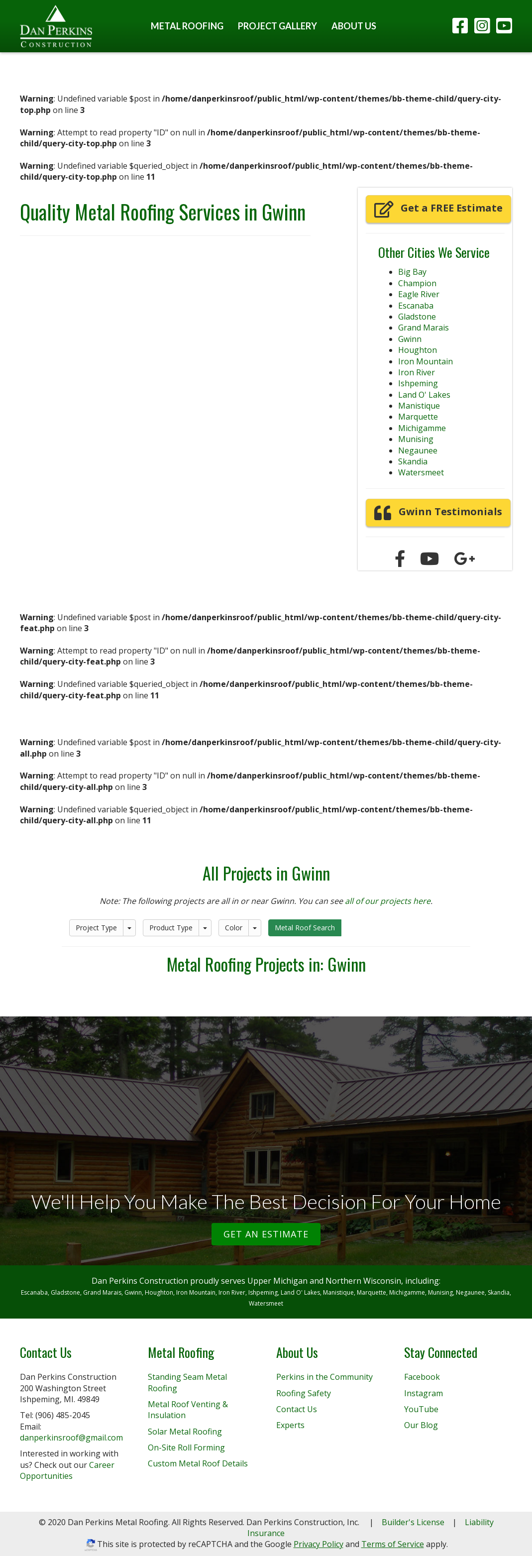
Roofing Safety (303, 1393)
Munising (415, 439)
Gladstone (417, 316)
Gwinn (410, 338)
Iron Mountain (425, 361)
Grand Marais (423, 327)
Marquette (418, 416)
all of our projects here (387, 900)
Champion (417, 283)
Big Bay (412, 271)
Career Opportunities (67, 1470)
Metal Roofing (187, 25)
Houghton (417, 349)
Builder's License (413, 1522)
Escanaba (415, 305)
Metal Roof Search (305, 927)
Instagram (423, 1393)
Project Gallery (277, 25)
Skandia (412, 461)
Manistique (419, 405)
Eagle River (418, 294)
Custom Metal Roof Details (198, 1463)
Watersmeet (421, 472)
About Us (353, 25)
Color (233, 927)
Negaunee (417, 450)
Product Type (171, 927)
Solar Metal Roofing (185, 1431)
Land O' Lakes (424, 394)
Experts (290, 1425)
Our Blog (421, 1425)
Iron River (416, 372)
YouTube (421, 1409)
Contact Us (296, 1409)
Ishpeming (418, 383)
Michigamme (422, 428)
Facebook (422, 1376)
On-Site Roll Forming (186, 1447)
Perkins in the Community (324, 1376)
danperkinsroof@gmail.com (71, 1437)
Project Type (96, 927)
